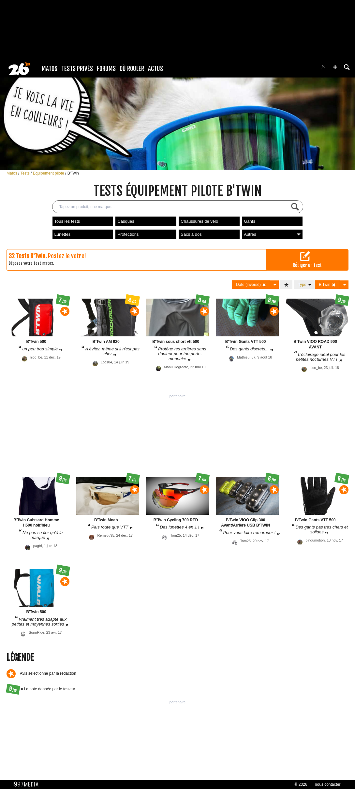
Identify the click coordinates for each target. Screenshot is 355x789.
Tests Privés (77, 69)
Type (304, 284)
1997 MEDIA (27, 784)
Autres (272, 234)
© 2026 (301, 784)
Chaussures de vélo (199, 221)
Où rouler (132, 69)
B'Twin (73, 173)
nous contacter (328, 784)
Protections (128, 234)
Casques (125, 221)
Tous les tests (67, 221)
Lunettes (62, 234)
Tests (26, 173)
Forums (106, 69)
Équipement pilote (49, 173)
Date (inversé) (251, 284)
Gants (249, 221)
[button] (335, 67)
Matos (49, 69)
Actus (155, 69)
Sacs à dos (191, 234)
